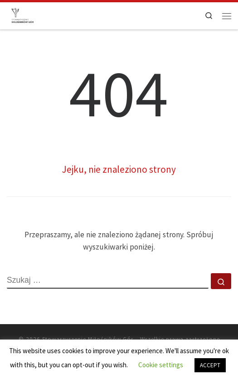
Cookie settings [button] (160, 364)
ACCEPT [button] (210, 365)
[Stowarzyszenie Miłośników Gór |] (22, 14)
